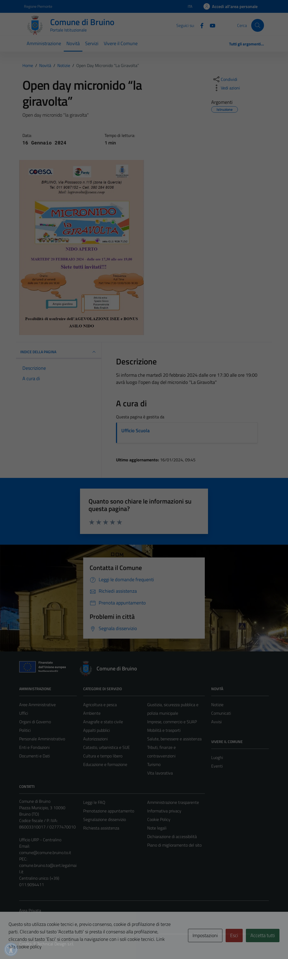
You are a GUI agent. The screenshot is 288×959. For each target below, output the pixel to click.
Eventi (217, 766)
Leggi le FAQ (94, 802)
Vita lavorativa (160, 773)
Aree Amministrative (37, 704)
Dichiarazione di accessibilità (172, 836)
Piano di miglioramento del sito (174, 845)
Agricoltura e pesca (100, 704)
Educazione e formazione (105, 764)
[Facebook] (199, 25)
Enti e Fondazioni (34, 747)
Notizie (217, 704)
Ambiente (92, 713)
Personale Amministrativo (42, 739)
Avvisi (216, 721)
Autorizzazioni (95, 739)
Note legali (156, 828)
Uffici (23, 713)
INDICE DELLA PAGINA (58, 352)
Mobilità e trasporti (164, 730)
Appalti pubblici (96, 730)
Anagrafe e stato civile (103, 721)
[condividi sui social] (224, 79)
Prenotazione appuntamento (108, 811)
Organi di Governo (35, 721)
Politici (25, 730)
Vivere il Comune (121, 43)
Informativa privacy (164, 811)
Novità (73, 43)
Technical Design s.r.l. (55, 944)
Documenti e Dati (34, 756)
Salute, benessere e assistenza (174, 739)
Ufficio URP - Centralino (40, 839)
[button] (11, 949)
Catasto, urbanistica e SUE (106, 747)
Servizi (91, 43)
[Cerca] (257, 25)
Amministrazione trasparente (173, 802)
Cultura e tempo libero (102, 756)
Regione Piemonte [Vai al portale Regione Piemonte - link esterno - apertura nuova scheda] (38, 6)
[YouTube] (210, 25)
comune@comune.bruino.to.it (45, 852)
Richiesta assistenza (101, 828)
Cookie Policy (158, 819)
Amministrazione (44, 43)
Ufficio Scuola (135, 430)
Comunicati (221, 713)
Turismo (154, 764)
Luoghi (217, 757)
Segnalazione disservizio (104, 819)
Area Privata (30, 910)
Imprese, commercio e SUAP (172, 721)
